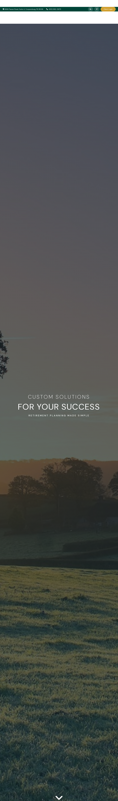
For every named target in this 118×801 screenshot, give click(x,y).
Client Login (108, 2)
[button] (47, 10)
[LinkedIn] (90, 2)
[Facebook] (96, 2)
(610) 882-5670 (53, 2)
